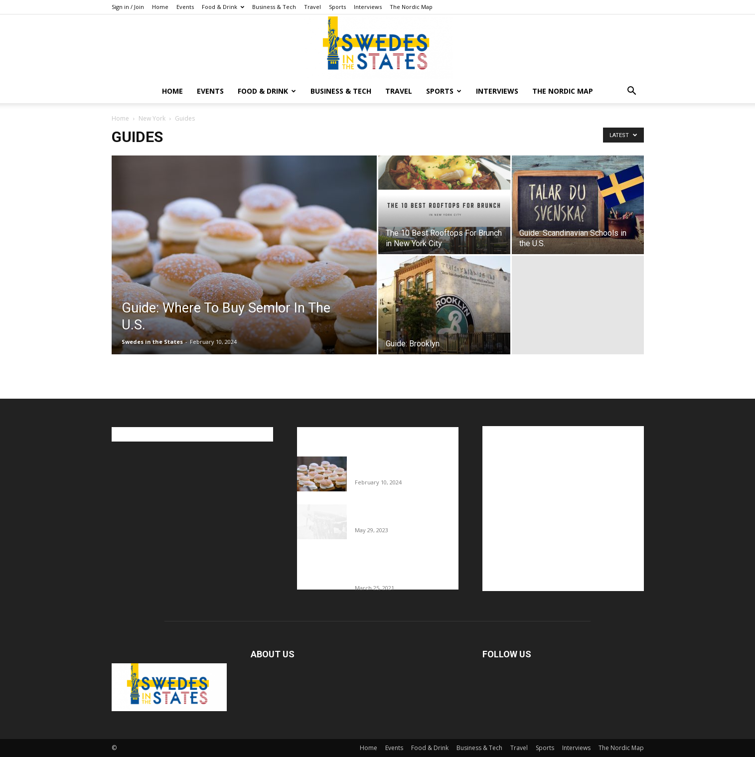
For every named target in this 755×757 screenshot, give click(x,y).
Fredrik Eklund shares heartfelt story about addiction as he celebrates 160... (403, 567)
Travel (312, 6)
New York (152, 118)
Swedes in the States (152, 341)
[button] (632, 92)
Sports (337, 6)
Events (185, 6)
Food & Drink (223, 6)
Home (160, 6)
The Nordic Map (411, 6)
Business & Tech (274, 6)
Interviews (368, 6)
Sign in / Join (128, 6)
